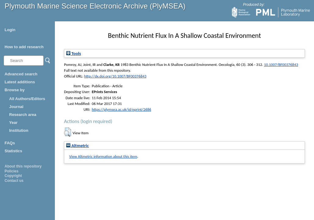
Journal (16, 106)
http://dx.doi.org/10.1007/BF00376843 (115, 76)
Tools (73, 53)
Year (13, 122)
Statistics (13, 151)
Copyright (13, 176)
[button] (67, 132)
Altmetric (77, 145)
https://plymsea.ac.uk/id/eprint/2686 (121, 109)
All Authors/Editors (27, 98)
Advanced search (21, 74)
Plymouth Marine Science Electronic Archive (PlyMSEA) (95, 6)
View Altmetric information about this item (103, 156)
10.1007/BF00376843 (281, 64)
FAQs (10, 143)
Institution (18, 130)
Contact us (14, 181)
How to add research (24, 47)
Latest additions (20, 82)
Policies (11, 171)
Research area (22, 114)
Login (10, 29)
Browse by (15, 90)
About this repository (23, 166)
